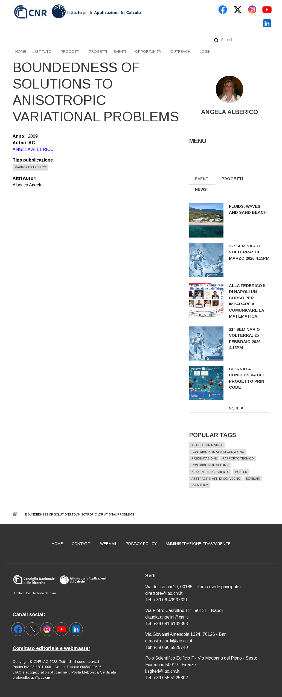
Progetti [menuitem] (98, 51)
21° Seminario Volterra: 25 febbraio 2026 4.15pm (245, 338)
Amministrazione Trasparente (198, 543)
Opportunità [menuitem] (148, 51)
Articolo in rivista (207, 445)
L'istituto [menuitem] (42, 51)
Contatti (81, 543)
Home (57, 543)
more (235, 408)
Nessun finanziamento (211, 471)
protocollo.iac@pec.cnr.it (32, 677)
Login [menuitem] (205, 51)
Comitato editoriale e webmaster (51, 648)
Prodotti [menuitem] (70, 51)
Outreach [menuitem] (180, 51)
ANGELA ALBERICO (33, 149)
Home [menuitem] (20, 51)
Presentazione (204, 458)
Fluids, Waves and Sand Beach (249, 209)
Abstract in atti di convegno (216, 478)
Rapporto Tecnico (30, 167)
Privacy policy (141, 543)
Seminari (254, 478)
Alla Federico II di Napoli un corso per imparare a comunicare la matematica (248, 301)
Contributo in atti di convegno (218, 451)
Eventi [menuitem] (120, 51)
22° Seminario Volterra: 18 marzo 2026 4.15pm (250, 252)
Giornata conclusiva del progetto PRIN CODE (248, 378)
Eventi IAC (200, 485)
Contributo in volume (210, 465)
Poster (242, 471)
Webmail (108, 543)
